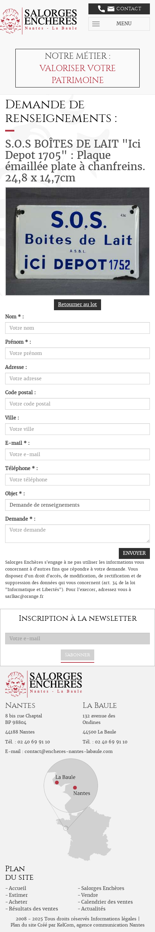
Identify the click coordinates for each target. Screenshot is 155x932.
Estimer (18, 895)
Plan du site (23, 925)
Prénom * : (18, 342)
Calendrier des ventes (107, 902)
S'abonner (77, 655)
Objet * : (15, 494)
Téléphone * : (21, 468)
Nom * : (14, 317)
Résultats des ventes (33, 909)
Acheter (18, 902)
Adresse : (16, 367)
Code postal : (20, 392)
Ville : (12, 418)
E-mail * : (17, 443)
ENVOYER (134, 553)
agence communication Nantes (110, 925)
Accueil (17, 888)
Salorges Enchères (102, 888)
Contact (119, 8)
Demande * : (20, 519)
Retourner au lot (77, 304)
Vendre (89, 895)
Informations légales (114, 919)
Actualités (93, 909)
